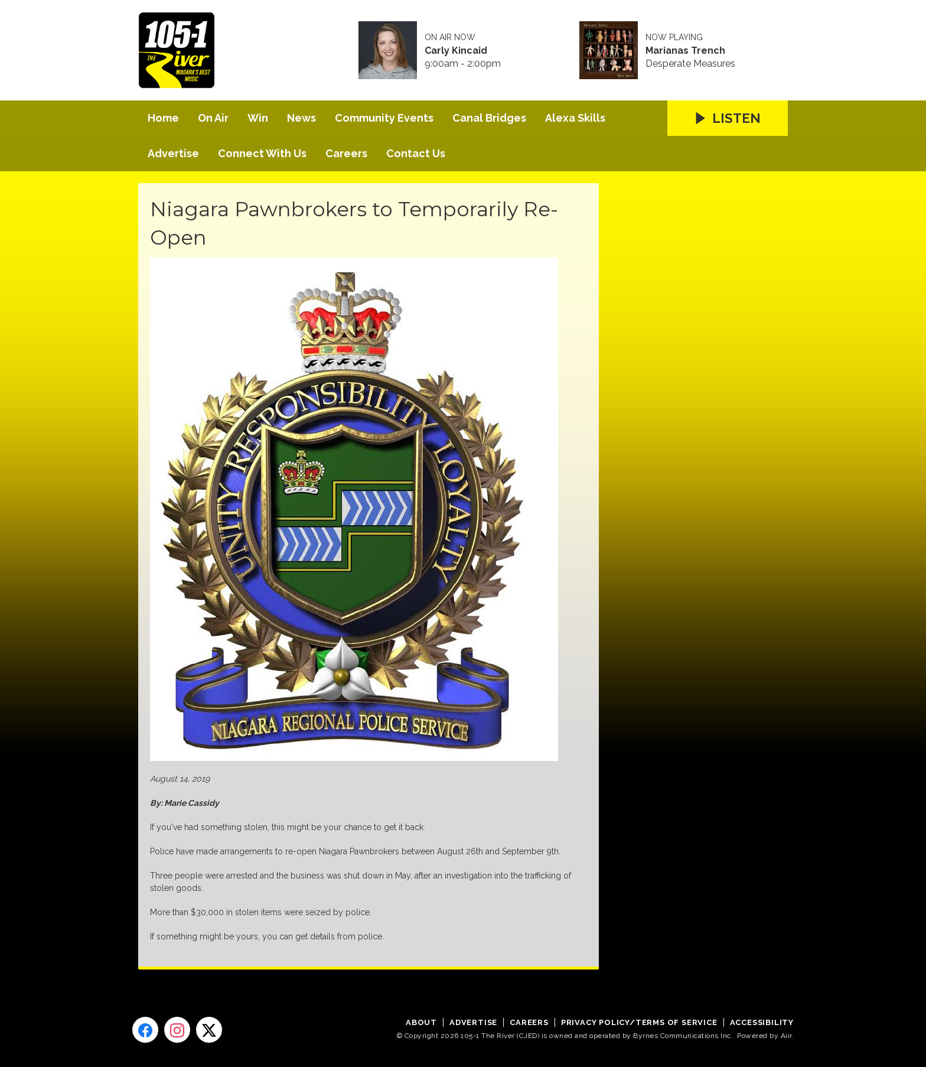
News (301, 118)
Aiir (786, 1036)
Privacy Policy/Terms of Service (639, 1022)
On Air (213, 118)
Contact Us (415, 153)
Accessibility (762, 1022)
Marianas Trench (685, 50)
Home (163, 118)
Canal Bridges (489, 118)
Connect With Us (262, 153)
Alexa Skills (575, 118)
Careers (346, 153)
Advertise (173, 153)
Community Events (384, 118)
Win (257, 118)
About (421, 1022)
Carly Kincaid (456, 50)
